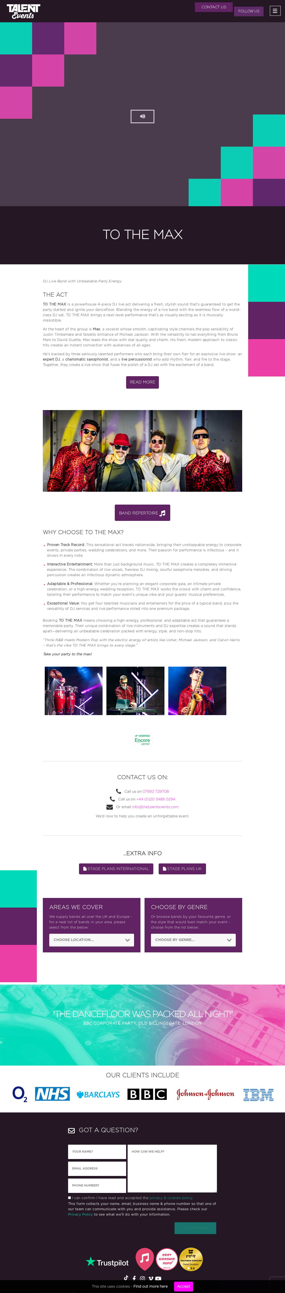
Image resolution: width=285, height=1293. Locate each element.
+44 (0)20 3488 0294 (155, 799)
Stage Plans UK (182, 869)
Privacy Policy (80, 1215)
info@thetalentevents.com (155, 807)
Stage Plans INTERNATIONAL (116, 869)
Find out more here (150, 1286)
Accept (183, 1286)
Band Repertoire (142, 513)
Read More (142, 382)
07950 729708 (156, 791)
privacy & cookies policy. (172, 1198)
